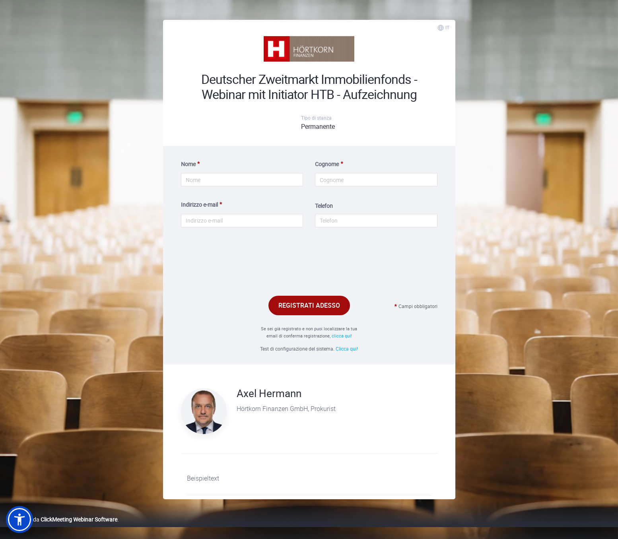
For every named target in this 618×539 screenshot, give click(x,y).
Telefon (324, 205)
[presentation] (309, 270)
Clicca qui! (347, 348)
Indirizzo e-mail (199, 204)
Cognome (327, 164)
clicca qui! (342, 336)
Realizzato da (61, 519)
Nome (188, 164)
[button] (19, 519)
